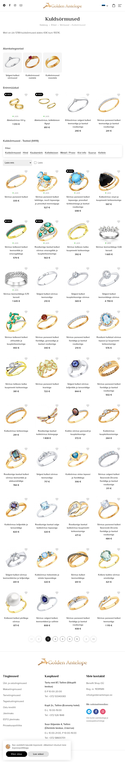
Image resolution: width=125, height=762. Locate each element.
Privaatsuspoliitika (12, 725)
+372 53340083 (57, 696)
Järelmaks (8, 713)
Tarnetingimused (11, 695)
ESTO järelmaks (11, 719)
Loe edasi (38, 754)
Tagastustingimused (13, 701)
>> (93, 639)
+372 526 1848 (56, 715)
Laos (40, 162)
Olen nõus (16, 754)
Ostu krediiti (9, 707)
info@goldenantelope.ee (99, 695)
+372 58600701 (57, 737)
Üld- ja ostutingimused (15, 683)
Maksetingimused (12, 689)
